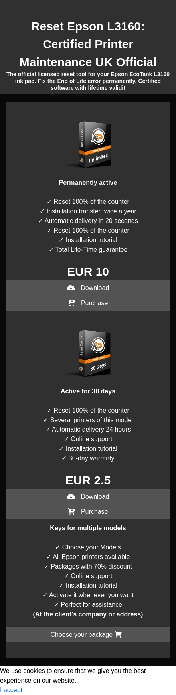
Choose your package (85, 634)
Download (88, 287)
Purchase (88, 303)
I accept (11, 690)
